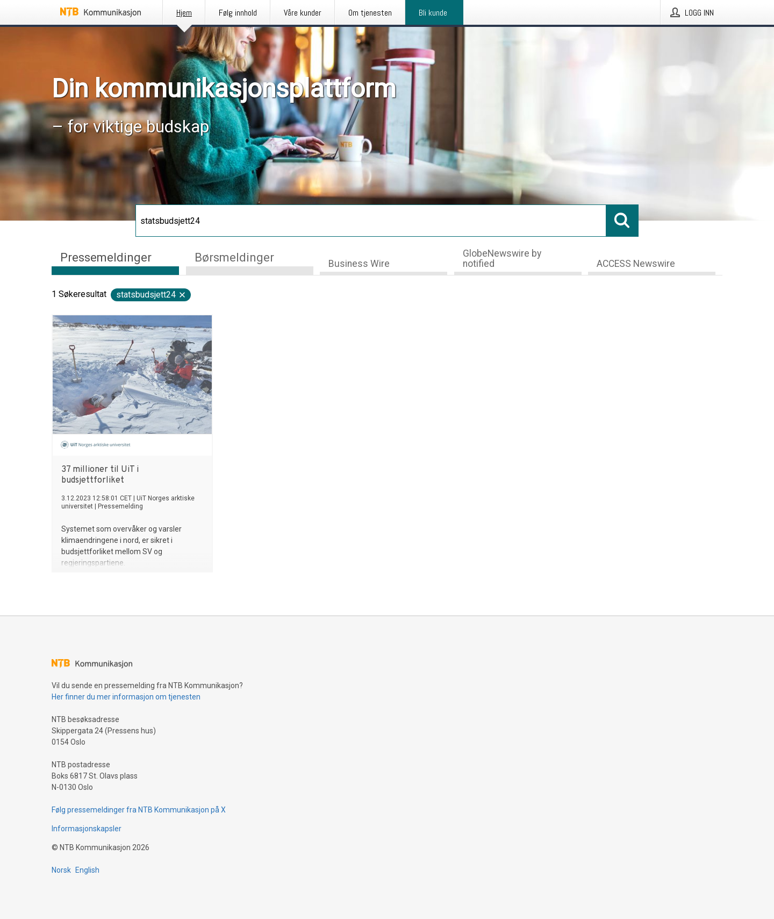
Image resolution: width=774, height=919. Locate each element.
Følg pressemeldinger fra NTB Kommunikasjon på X (139, 809)
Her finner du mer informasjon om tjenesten (126, 696)
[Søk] (370, 220)
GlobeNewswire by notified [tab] (502, 258)
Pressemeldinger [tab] (106, 257)
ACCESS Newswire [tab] (636, 263)
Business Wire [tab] (359, 263)
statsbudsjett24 (151, 294)
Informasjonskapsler (86, 828)
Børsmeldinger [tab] (234, 257)
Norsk (61, 870)
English (87, 870)
